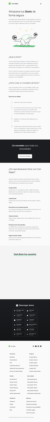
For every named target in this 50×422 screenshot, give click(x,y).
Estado (11, 404)
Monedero (12, 357)
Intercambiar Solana (32, 387)
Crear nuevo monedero (25, 156)
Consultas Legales (30, 410)
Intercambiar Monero (32, 382)
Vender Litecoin (13, 382)
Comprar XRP (32, 368)
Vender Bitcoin (13, 379)
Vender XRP (13, 390)
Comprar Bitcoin (33, 357)
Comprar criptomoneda (34, 371)
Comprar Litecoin (33, 360)
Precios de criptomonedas (16, 371)
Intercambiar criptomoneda (33, 393)
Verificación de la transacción (17, 368)
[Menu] (41, 3)
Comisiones (12, 407)
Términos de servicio (31, 401)
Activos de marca (30, 412)
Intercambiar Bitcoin (32, 379)
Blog (11, 410)
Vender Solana (13, 385)
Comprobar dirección (15, 365)
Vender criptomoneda (15, 393)
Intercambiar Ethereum (32, 390)
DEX (11, 362)
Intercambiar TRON (32, 385)
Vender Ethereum (14, 387)
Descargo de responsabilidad (33, 407)
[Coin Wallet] (13, 3)
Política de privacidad (31, 404)
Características (13, 360)
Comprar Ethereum (33, 365)
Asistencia (12, 401)
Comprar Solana (33, 362)
